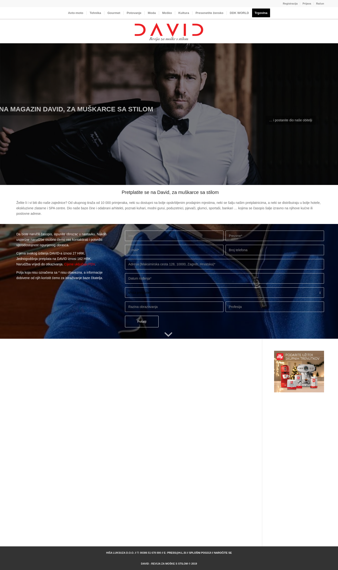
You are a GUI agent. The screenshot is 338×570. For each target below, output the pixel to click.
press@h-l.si (176, 552)
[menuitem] (290, 3)
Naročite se (223, 552)
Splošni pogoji (200, 552)
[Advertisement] (299, 464)
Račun (320, 3)
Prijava (306, 3)
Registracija (290, 3)
